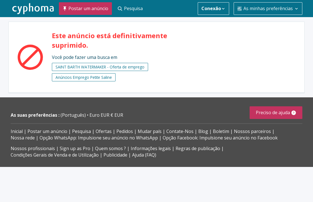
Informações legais (151, 148)
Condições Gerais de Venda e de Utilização (55, 155)
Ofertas (104, 131)
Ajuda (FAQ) (144, 155)
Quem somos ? (110, 148)
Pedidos (124, 131)
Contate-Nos (180, 131)
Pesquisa (81, 131)
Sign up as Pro (75, 148)
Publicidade (115, 155)
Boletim (221, 131)
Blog (203, 131)
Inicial (17, 131)
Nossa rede (23, 138)
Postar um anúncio (47, 131)
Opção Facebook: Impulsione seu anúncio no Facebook (220, 138)
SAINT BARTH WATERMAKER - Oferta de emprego (100, 67)
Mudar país (150, 131)
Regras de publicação (198, 148)
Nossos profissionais (33, 148)
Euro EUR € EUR (106, 115)
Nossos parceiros (252, 131)
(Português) (74, 115)
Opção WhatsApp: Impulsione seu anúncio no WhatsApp (99, 138)
